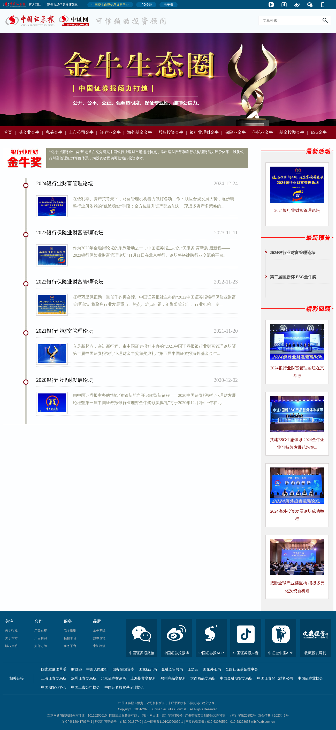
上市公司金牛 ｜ (84, 132)
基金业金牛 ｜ (31, 132)
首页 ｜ (10, 132)
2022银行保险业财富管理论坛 (69, 282)
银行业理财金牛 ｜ (207, 132)
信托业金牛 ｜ (265, 132)
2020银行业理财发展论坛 (64, 380)
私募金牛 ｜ (56, 132)
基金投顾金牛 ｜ (294, 132)
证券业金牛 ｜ (113, 132)
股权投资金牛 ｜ (173, 132)
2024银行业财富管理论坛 (64, 183)
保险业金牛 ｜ (238, 132)
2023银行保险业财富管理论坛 (69, 232)
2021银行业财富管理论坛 (64, 331)
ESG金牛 (319, 132)
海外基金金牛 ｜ (142, 132)
